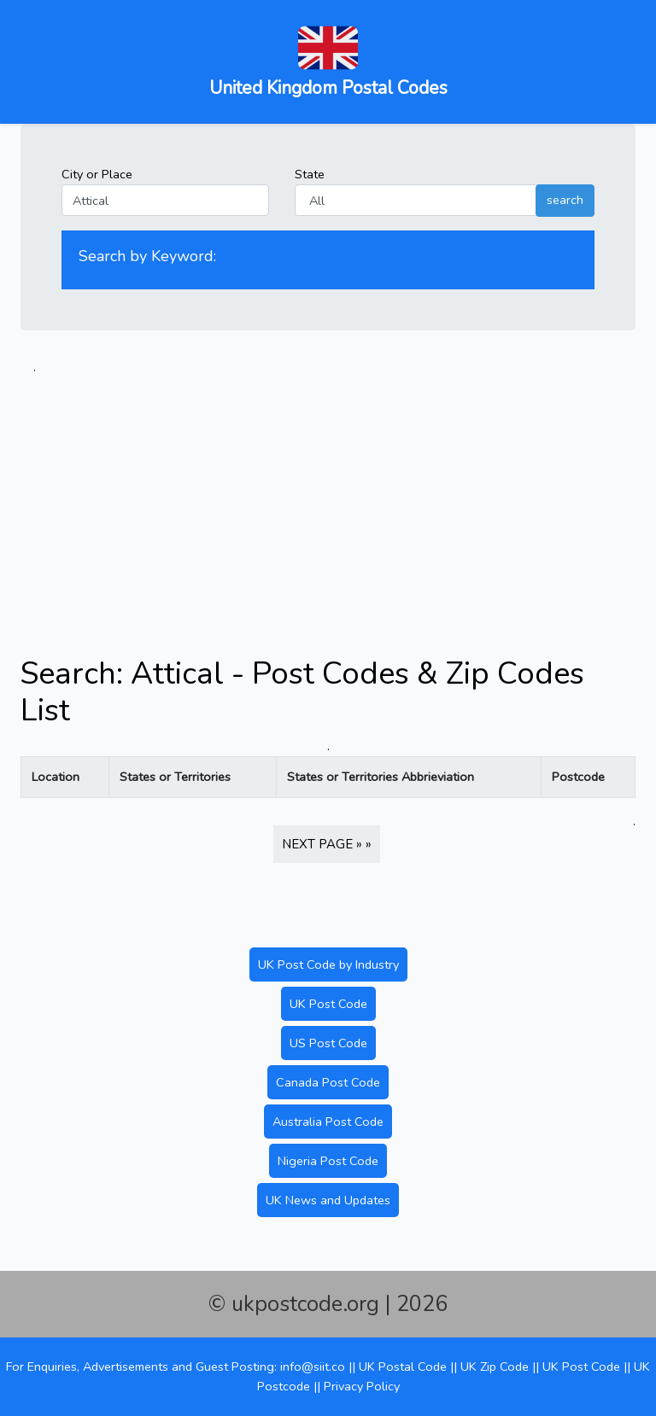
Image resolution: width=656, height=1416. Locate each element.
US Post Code (328, 1043)
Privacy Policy (362, 1386)
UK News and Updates (328, 1200)
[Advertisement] (328, 496)
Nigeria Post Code (328, 1160)
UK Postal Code (403, 1366)
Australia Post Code (328, 1121)
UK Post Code (328, 1003)
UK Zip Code (494, 1366)
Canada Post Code (328, 1082)
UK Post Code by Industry (328, 964)
